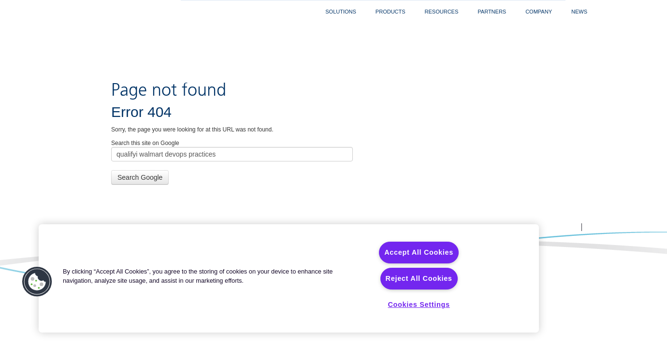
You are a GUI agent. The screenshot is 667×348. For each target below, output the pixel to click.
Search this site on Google (145, 105)
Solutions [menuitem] (340, 11)
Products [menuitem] (391, 11)
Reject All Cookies (419, 278)
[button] (37, 281)
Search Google (139, 140)
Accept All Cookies (418, 252)
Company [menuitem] (538, 11)
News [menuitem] (579, 11)
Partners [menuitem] (492, 11)
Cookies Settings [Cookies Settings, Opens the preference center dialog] (419, 304)
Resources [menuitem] (442, 11)
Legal (379, 190)
